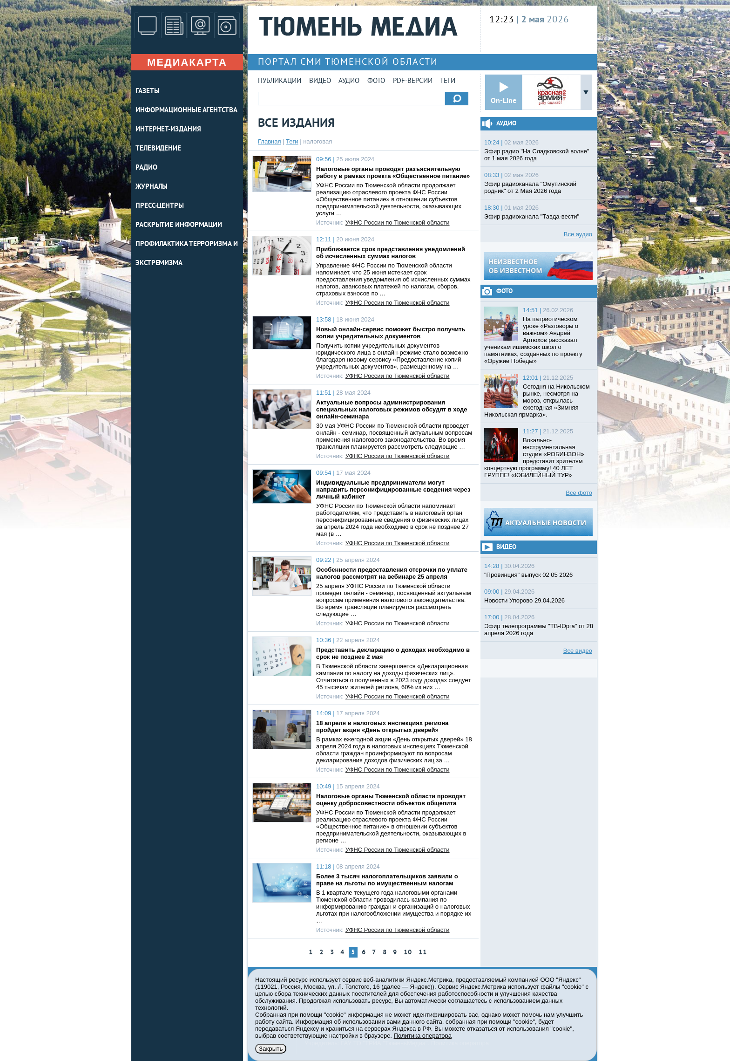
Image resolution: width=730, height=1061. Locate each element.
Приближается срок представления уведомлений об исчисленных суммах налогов (390, 253)
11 (423, 953)
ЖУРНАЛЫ (151, 187)
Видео (320, 81)
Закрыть (271, 1048)
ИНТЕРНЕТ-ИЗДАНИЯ (168, 129)
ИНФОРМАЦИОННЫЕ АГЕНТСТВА (186, 110)
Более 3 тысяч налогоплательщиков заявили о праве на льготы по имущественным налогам (387, 880)
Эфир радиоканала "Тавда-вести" (531, 216)
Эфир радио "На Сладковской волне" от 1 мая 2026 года (536, 155)
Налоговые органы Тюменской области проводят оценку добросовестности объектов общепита (391, 800)
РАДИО (146, 168)
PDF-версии (413, 81)
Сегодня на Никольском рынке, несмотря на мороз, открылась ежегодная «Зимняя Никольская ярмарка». (537, 400)
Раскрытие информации (178, 225)
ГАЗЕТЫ (147, 91)
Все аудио (578, 234)
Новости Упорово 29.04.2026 (524, 600)
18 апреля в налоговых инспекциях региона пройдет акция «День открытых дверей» (382, 726)
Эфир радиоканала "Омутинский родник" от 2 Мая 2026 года (530, 187)
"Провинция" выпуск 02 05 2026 (528, 574)
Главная (269, 141)
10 (408, 953)
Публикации (279, 81)
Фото (376, 81)
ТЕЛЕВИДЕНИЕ (158, 148)
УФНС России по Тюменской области (397, 222)
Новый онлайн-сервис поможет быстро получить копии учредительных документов (391, 333)
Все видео (577, 650)
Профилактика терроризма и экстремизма (186, 254)
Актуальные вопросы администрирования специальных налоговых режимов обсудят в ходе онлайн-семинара (391, 409)
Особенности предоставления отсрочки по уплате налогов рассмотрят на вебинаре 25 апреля (391, 573)
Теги (447, 81)
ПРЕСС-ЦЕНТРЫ (159, 206)
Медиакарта (187, 62)
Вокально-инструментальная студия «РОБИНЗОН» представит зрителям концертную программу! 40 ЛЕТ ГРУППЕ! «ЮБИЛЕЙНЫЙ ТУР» (534, 458)
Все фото (579, 492)
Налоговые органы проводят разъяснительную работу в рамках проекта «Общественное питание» (393, 172)
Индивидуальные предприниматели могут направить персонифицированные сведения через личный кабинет (393, 489)
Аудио (348, 81)
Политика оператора (423, 1035)
